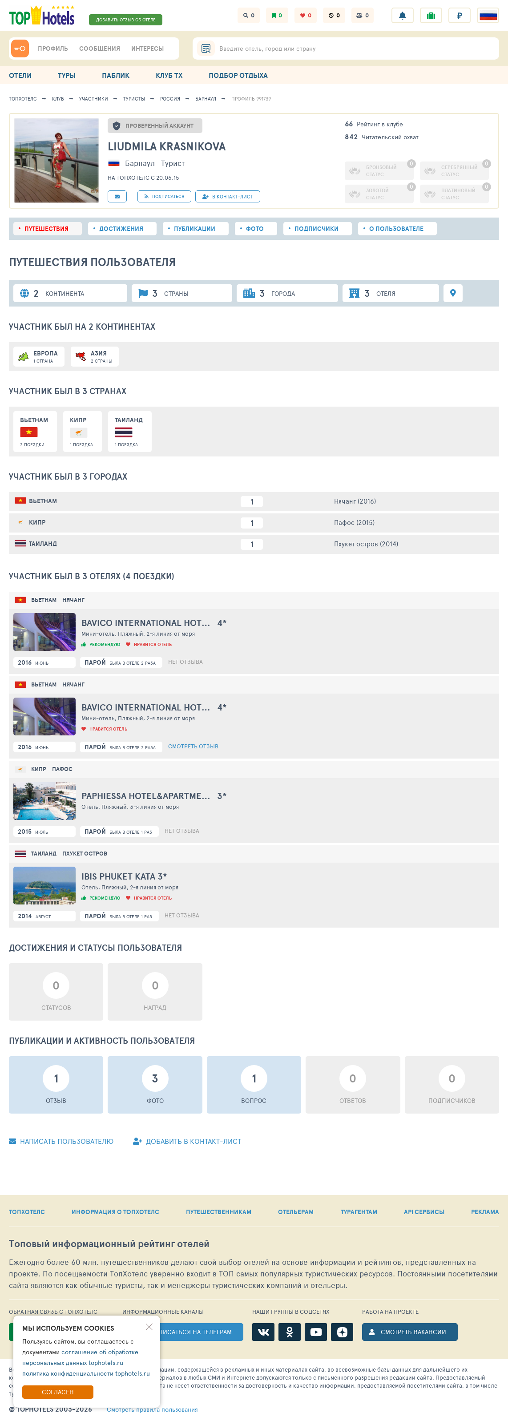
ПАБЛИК (115, 75)
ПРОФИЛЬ (53, 48)
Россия (170, 98)
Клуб (58, 98)
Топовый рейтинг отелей (109, 1243)
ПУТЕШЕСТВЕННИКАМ (218, 1211)
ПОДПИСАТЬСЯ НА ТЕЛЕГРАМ (188, 1332)
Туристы (134, 98)
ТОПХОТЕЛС (27, 1211)
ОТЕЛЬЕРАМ (296, 1211)
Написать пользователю (61, 1141)
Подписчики (316, 228)
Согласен (58, 1392)
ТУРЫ (67, 75)
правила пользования (152, 1409)
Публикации (194, 228)
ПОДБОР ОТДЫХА (238, 75)
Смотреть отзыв (193, 746)
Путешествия (46, 228)
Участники (93, 98)
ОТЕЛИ (20, 75)
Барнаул (205, 98)
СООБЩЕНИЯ (99, 48)
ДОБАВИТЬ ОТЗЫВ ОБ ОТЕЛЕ (126, 19)
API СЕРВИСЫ (424, 1211)
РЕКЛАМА (485, 1211)
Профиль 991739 (251, 98)
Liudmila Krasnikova (167, 146)
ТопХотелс (23, 98)
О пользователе (396, 228)
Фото (255, 228)
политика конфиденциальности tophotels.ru (86, 1373)
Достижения (121, 228)
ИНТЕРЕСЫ (147, 48)
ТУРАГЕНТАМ (359, 1211)
